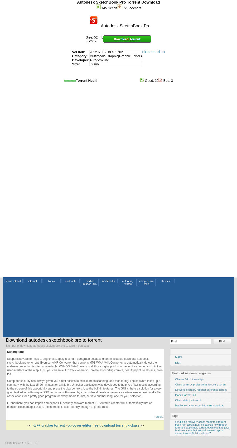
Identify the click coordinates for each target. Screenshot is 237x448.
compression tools (146, 282)
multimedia (108, 281)
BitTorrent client (153, 52)
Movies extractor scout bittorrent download (199, 405)
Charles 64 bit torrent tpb (189, 379)
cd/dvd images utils (90, 282)
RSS (178, 362)
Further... (159, 416)
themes (165, 281)
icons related (13, 281)
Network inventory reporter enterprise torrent (201, 389)
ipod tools (70, 281)
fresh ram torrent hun (187, 424)
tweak (51, 281)
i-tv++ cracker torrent (48, 425)
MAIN (178, 357)
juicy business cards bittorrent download (202, 429)
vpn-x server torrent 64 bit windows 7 (199, 432)
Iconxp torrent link (185, 395)
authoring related (127, 282)
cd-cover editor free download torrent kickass (104, 425)
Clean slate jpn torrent (188, 400)
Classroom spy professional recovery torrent (200, 384)
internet (32, 281)
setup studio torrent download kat (203, 427)
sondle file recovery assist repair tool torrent (200, 421)
